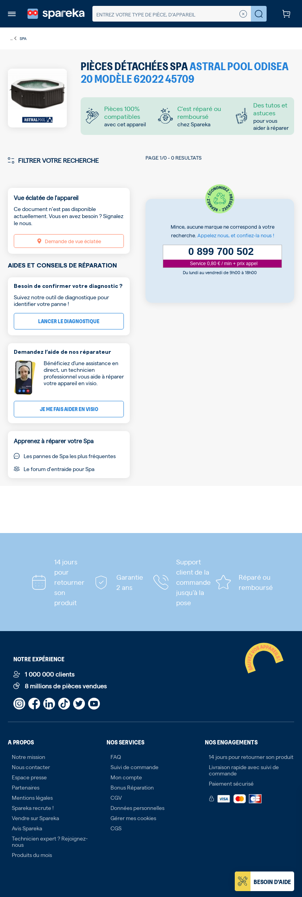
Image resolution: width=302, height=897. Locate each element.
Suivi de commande (134, 766)
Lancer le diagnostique (68, 321)
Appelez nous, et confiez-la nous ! (235, 235)
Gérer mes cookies (133, 817)
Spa (23, 38)
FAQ (115, 756)
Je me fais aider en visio (69, 409)
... (13, 38)
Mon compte (126, 777)
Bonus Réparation (132, 787)
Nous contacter (31, 766)
